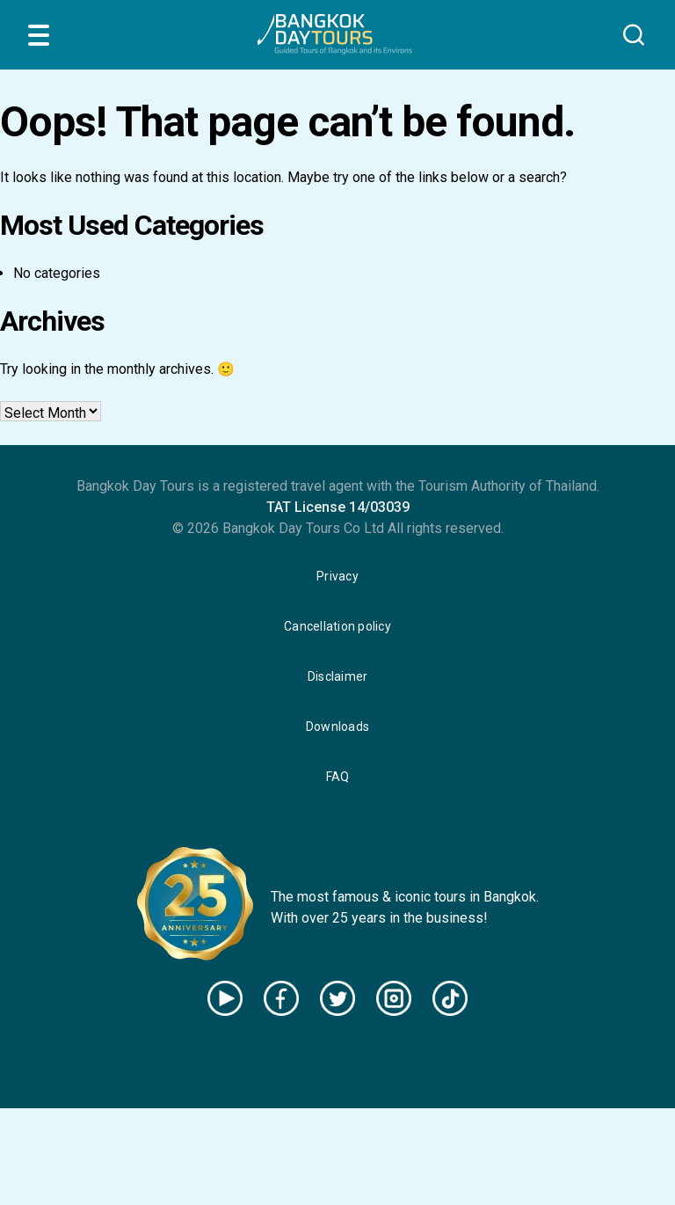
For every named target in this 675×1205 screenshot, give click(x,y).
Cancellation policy (337, 626)
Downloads (337, 726)
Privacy (337, 576)
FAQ (338, 777)
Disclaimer (338, 676)
